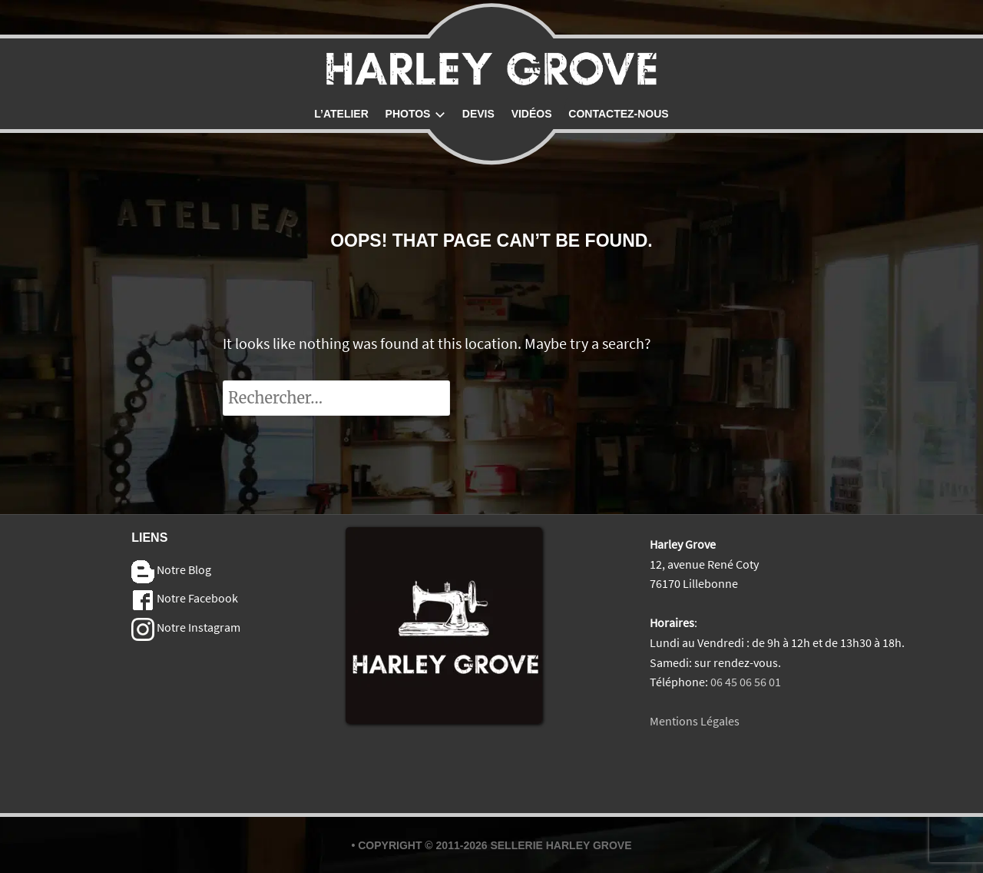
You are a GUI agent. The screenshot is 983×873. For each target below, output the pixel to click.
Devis (478, 114)
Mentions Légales (695, 721)
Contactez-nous (618, 114)
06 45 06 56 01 (745, 681)
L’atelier (341, 114)
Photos (415, 114)
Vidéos (531, 114)
